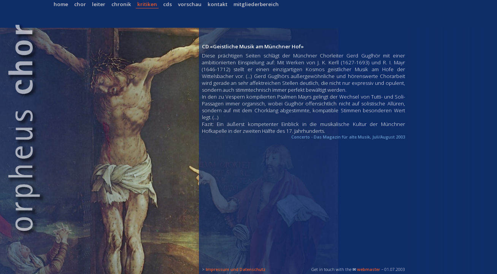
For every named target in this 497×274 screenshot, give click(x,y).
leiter (98, 4)
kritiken (147, 4)
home (61, 4)
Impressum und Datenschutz (235, 269)
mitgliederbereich (256, 4)
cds (167, 4)
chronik (121, 4)
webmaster (368, 269)
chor (80, 4)
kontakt (217, 4)
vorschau (190, 4)
